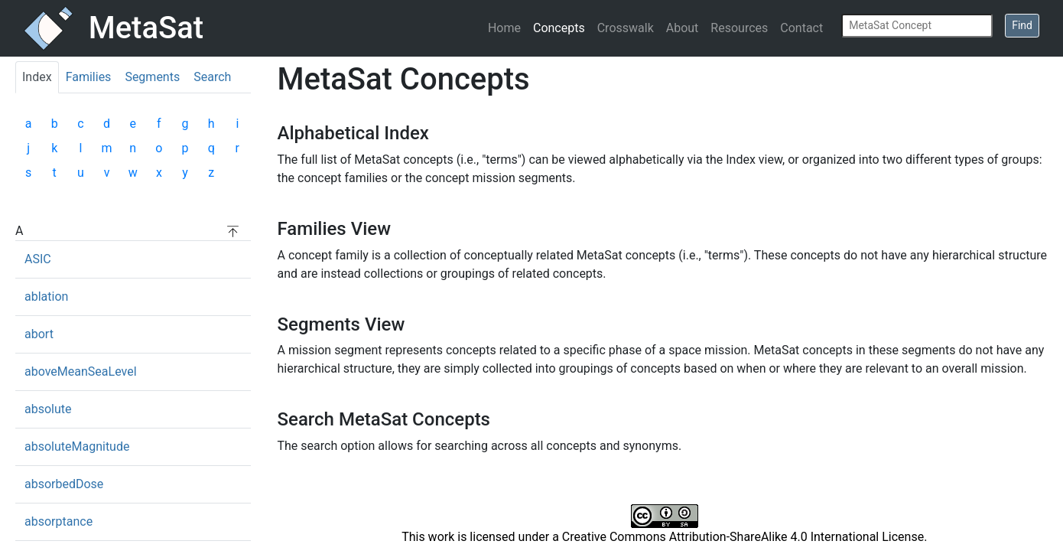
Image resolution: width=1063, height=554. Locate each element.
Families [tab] (89, 77)
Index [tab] (37, 77)
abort (39, 334)
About (682, 28)
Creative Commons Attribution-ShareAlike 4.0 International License (743, 537)
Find (1022, 25)
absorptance (58, 521)
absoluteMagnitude (76, 446)
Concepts (559, 28)
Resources (739, 28)
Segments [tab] (152, 77)
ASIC (37, 259)
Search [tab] (212, 77)
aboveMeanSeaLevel (80, 371)
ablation (46, 296)
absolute (48, 409)
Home (504, 28)
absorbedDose (63, 484)
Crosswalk (625, 28)
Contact (801, 28)
